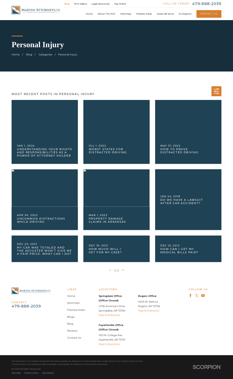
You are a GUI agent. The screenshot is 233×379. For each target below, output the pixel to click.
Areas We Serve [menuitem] (165, 14)
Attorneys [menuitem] (125, 14)
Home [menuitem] (89, 14)
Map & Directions (109, 315)
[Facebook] (190, 295)
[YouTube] (203, 295)
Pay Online (120, 4)
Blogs (71, 316)
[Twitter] (196, 295)
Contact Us (209, 13)
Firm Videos (80, 4)
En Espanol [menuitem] (185, 14)
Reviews (72, 330)
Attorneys (73, 302)
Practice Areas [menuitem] (144, 14)
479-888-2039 (206, 4)
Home (71, 296)
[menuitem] (16, 373)
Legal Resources (100, 4)
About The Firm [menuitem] (106, 14)
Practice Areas (76, 309)
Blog (67, 4)
